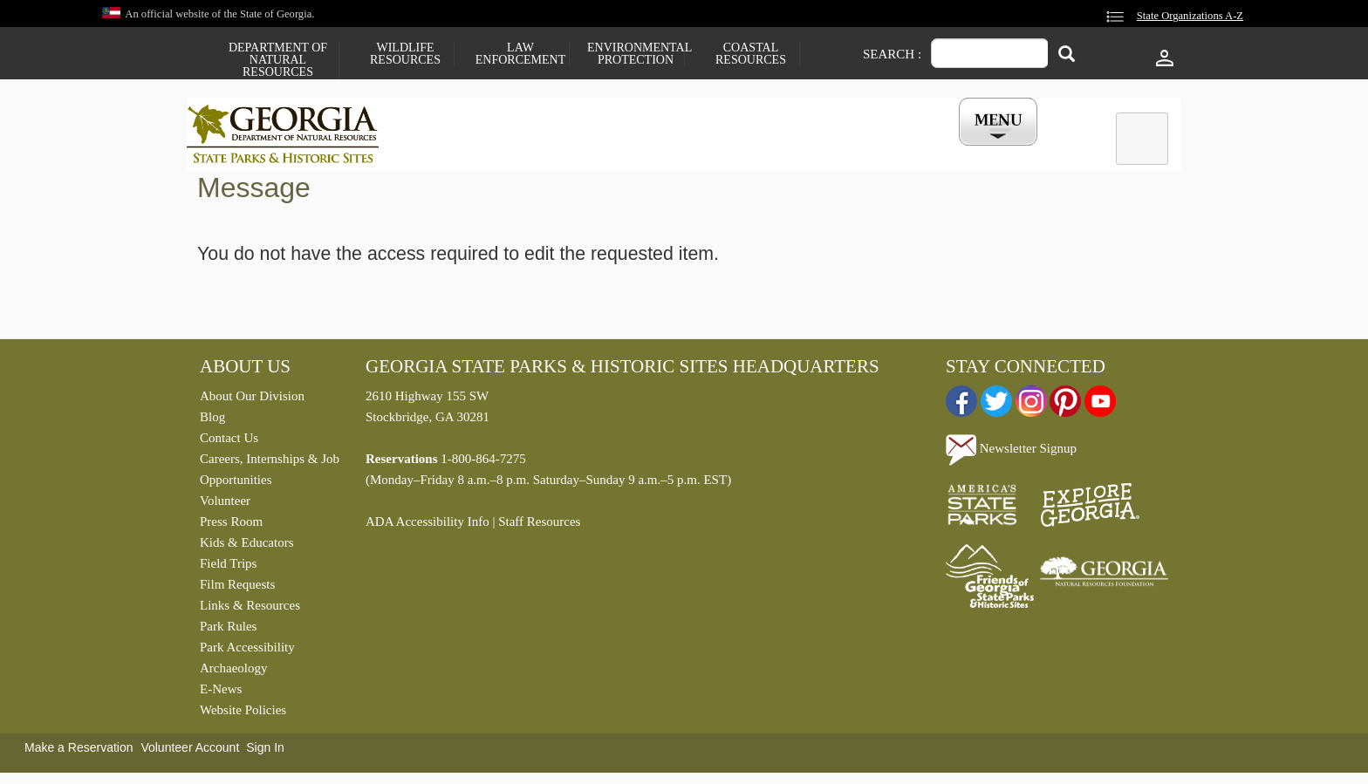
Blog (212, 421)
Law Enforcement (520, 54)
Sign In (265, 752)
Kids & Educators (246, 547)
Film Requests (237, 589)
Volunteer (225, 505)
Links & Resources (250, 610)
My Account (970, 151)
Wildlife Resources (405, 54)
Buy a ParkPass (775, 151)
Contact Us (229, 442)
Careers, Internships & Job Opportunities (269, 473)
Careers (668, 151)
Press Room (231, 526)
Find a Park (456, 151)
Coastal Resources (750, 54)
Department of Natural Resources (278, 60)
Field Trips (228, 568)
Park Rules (228, 630)
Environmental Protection (635, 54)
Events (877, 151)
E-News (221, 693)
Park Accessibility (247, 651)
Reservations (567, 151)
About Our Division (252, 400)
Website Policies (243, 714)
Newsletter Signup (1011, 453)
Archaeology (233, 672)
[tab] (1142, 138)
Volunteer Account (189, 752)
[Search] (1066, 55)
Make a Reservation (78, 752)
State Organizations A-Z (1190, 16)
